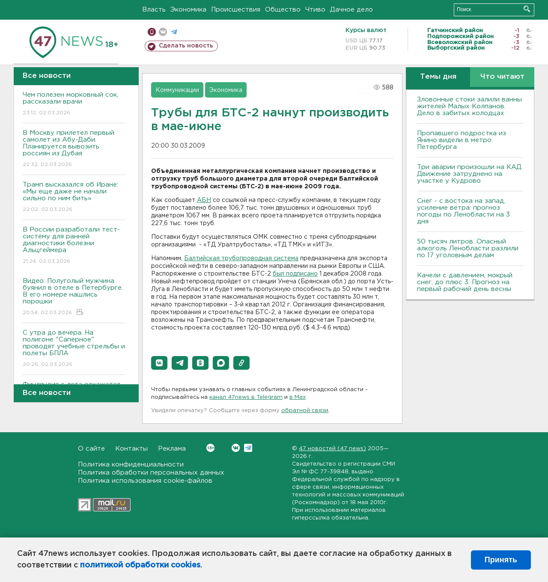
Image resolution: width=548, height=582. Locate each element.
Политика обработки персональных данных (151, 472)
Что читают (502, 77)
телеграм (174, 32)
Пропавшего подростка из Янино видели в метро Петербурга (461, 140)
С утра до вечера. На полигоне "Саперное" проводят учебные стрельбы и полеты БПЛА (74, 349)
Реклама (172, 448)
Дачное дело (351, 9)
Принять (501, 559)
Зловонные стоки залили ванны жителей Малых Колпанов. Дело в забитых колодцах (469, 106)
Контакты (131, 448)
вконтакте (163, 32)
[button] (159, 363)
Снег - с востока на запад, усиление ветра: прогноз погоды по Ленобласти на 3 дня (463, 211)
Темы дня (438, 77)
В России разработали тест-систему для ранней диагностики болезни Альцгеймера (74, 246)
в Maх (297, 397)
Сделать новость (186, 45)
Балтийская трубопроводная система (241, 258)
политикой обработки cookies (140, 565)
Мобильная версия (152, 32)
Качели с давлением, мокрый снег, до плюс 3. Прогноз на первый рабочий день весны (464, 282)
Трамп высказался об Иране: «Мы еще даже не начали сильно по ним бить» (74, 197)
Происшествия (235, 9)
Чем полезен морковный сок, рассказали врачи (74, 104)
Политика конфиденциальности (131, 464)
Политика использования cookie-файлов (145, 481)
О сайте (91, 448)
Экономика (188, 9)
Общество (283, 9)
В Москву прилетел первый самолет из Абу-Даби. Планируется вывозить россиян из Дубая (74, 149)
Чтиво (315, 9)
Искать (527, 9)
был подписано (295, 273)
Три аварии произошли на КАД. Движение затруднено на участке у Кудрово (470, 174)
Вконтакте (210, 448)
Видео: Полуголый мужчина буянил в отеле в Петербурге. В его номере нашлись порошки (74, 297)
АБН (204, 200)
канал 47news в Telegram (246, 397)
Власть (154, 9)
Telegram (248, 448)
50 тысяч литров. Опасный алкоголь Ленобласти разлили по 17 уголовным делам (467, 248)
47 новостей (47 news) (332, 448)
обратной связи (304, 410)
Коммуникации (177, 90)
